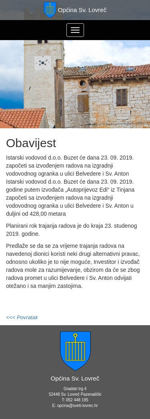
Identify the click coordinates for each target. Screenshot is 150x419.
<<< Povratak (22, 317)
